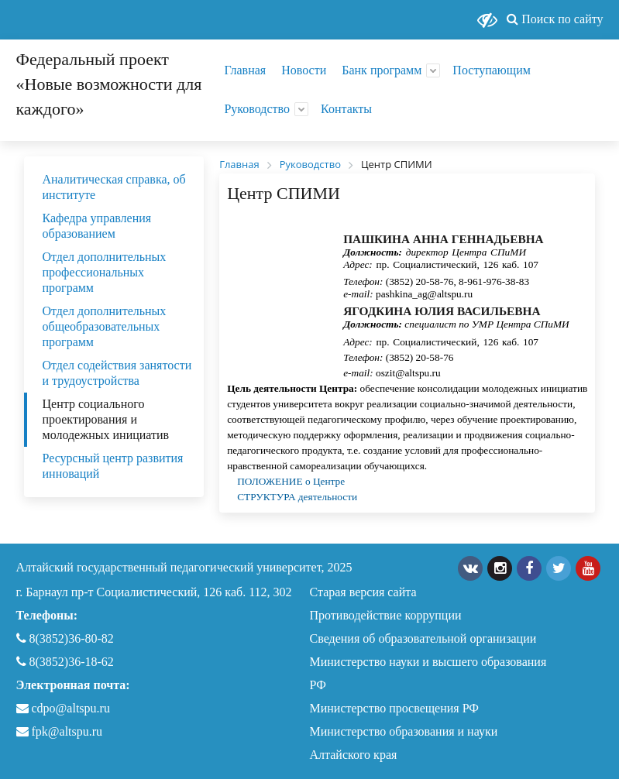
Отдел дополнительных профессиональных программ (105, 272)
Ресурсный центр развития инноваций (113, 465)
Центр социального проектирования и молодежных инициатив (106, 419)
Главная (245, 70)
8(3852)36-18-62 (65, 661)
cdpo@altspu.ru (71, 708)
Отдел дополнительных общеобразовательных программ (105, 326)
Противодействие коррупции (386, 615)
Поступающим (491, 70)
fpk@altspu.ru (59, 731)
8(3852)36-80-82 (65, 638)
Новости (303, 70)
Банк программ (381, 70)
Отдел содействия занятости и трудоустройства (117, 373)
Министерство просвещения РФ (394, 708)
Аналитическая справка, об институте (114, 187)
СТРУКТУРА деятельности (297, 497)
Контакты (346, 108)
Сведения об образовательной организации (423, 638)
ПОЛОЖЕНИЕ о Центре (292, 481)
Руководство (257, 108)
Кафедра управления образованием (97, 225)
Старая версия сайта (363, 592)
